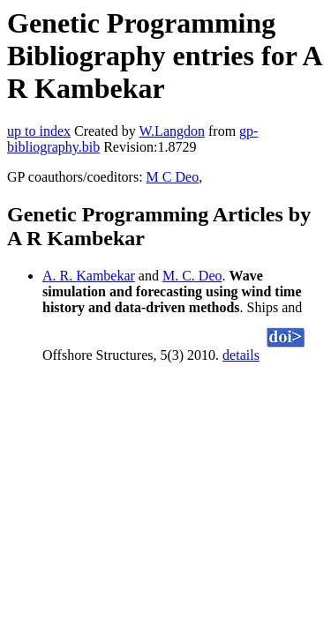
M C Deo (173, 176)
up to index (39, 130)
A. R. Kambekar (88, 275)
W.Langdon (172, 130)
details (241, 354)
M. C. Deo (192, 275)
